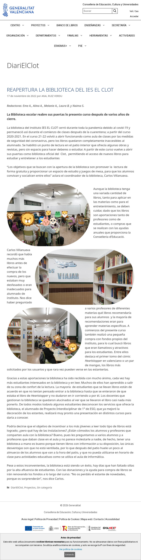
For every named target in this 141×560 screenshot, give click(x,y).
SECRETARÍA (123, 25)
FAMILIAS (76, 35)
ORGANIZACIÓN (19, 35)
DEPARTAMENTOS (50, 35)
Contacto (99, 519)
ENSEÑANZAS (96, 25)
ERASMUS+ (64, 46)
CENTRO (19, 25)
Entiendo (69, 554)
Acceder (134, 16)
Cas (136, 11)
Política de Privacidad (46, 519)
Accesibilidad (112, 519)
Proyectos (30, 487)
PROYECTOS (42, 25)
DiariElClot (17, 487)
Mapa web (86, 519)
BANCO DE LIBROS (67, 25)
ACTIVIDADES (127, 35)
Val (131, 11)
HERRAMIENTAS (103, 35)
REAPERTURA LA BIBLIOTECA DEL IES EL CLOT (60, 89)
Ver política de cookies (70, 549)
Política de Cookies (69, 519)
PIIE (84, 46)
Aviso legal (27, 519)
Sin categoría (44, 487)
